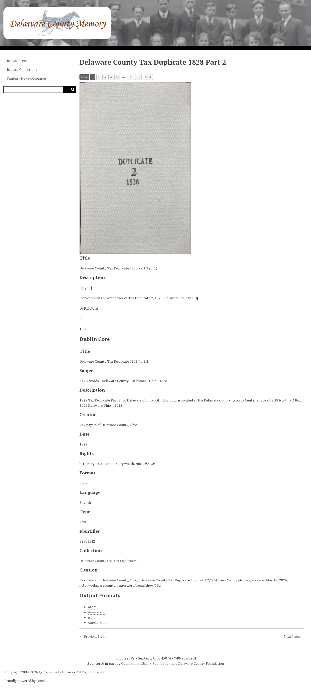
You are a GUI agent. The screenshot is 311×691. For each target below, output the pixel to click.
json (91, 617)
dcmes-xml (96, 612)
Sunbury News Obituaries (26, 78)
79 (130, 77)
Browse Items (17, 60)
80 (138, 77)
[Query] (39, 89)
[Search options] (66, 89)
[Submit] (73, 89)
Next (147, 77)
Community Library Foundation (146, 663)
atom (92, 606)
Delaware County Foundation (201, 663)
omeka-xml (97, 622)
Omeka (41, 680)
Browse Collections (22, 69)
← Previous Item (92, 636)
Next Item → (294, 636)
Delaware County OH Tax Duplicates (107, 560)
